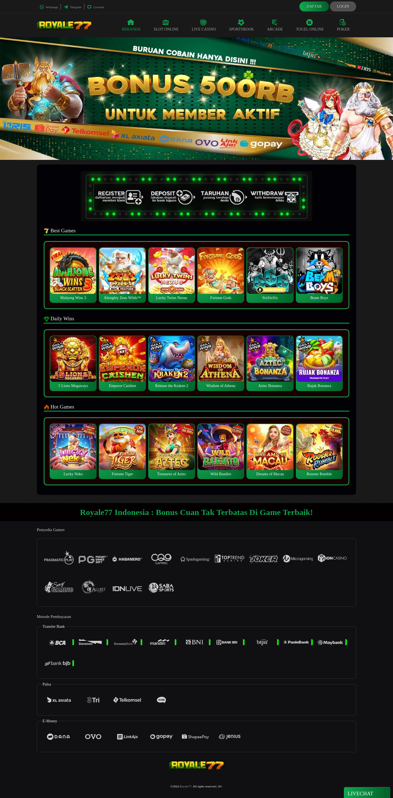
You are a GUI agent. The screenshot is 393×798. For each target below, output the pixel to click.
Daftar (314, 6)
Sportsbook (241, 25)
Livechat (95, 7)
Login (343, 6)
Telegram (72, 7)
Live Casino (204, 25)
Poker (343, 25)
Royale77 (185, 786)
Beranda (131, 25)
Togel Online (310, 25)
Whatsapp (49, 7)
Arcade (275, 25)
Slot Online (166, 25)
